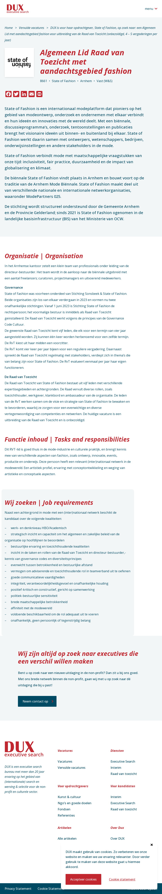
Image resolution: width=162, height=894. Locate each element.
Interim (116, 767)
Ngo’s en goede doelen (74, 803)
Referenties (66, 815)
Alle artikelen (67, 838)
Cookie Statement (51, 888)
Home (9, 28)
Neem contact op (35, 701)
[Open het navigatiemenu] (151, 8)
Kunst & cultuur (69, 797)
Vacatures (65, 761)
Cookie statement (122, 879)
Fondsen (64, 809)
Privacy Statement (18, 888)
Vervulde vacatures (31, 28)
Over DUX (118, 838)
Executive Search (123, 761)
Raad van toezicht (124, 774)
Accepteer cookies (83, 879)
